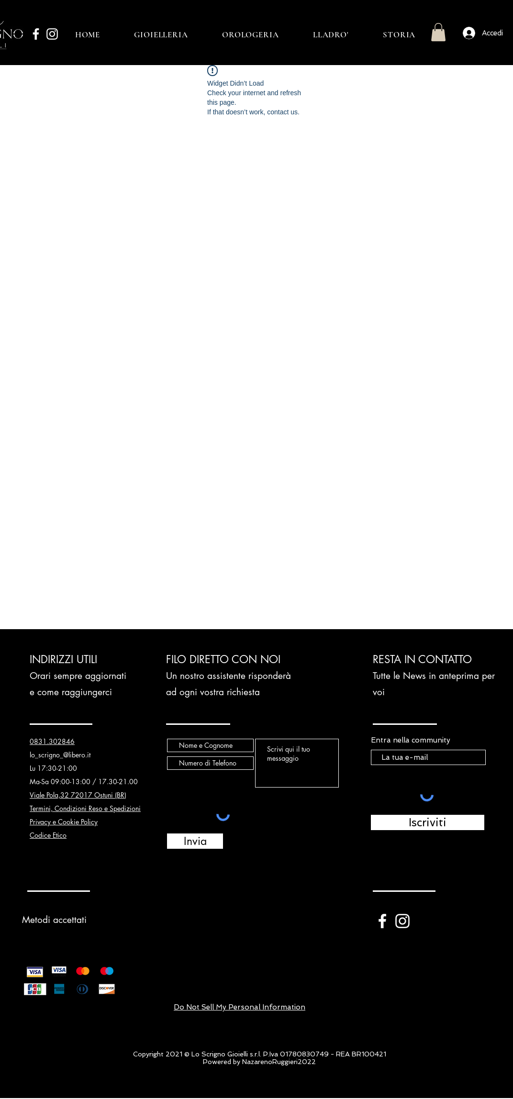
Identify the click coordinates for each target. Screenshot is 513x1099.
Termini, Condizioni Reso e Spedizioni (85, 808)
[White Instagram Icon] (52, 34)
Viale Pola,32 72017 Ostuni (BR (77, 794)
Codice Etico (48, 835)
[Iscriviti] (427, 822)
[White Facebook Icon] (36, 34)
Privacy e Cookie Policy (64, 821)
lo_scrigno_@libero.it (60, 754)
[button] (438, 32)
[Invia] (195, 841)
